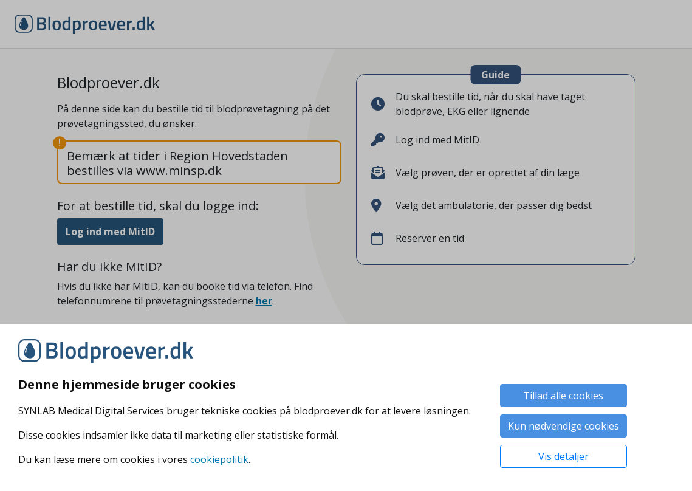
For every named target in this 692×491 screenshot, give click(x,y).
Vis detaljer (563, 456)
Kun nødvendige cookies (563, 426)
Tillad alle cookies (563, 395)
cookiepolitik (219, 459)
